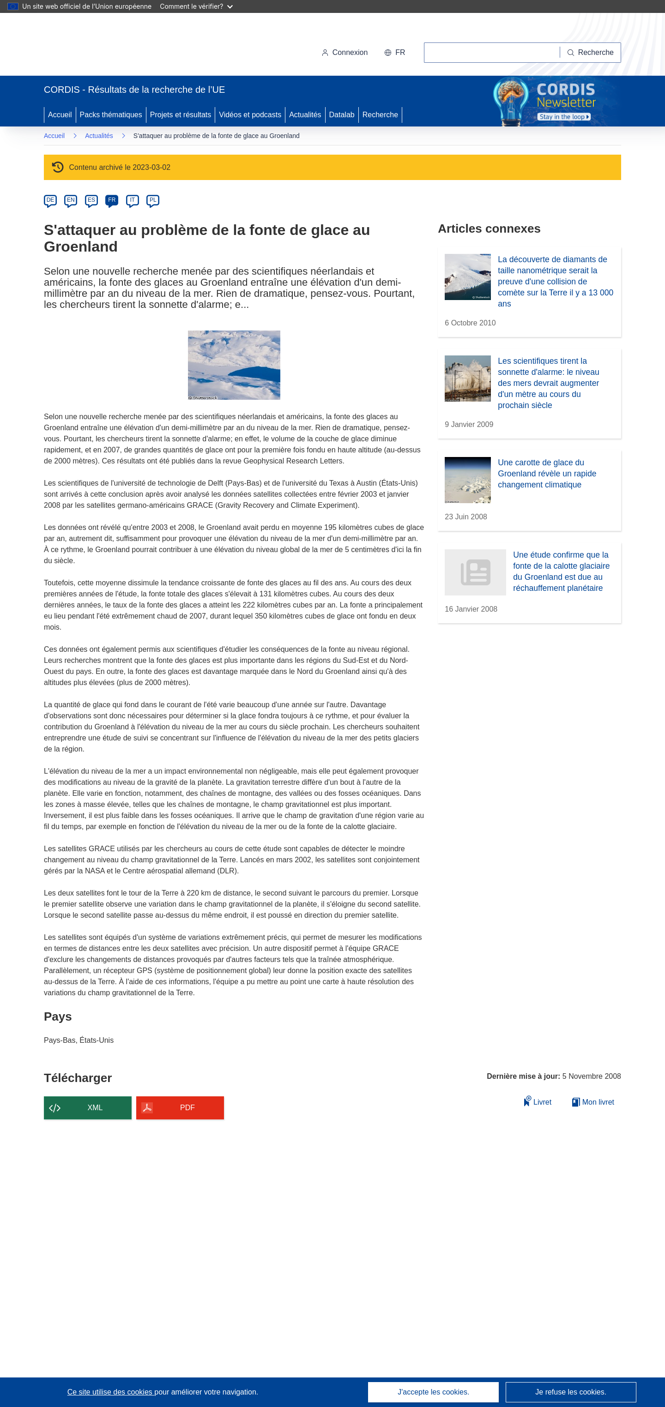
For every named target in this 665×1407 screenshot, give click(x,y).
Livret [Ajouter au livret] (538, 1100)
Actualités (305, 115)
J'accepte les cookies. (433, 1392)
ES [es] (91, 200)
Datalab (342, 115)
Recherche (380, 115)
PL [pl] (153, 200)
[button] (394, 52)
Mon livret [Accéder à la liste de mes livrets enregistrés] (593, 1102)
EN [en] (71, 200)
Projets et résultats (181, 115)
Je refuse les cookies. (570, 1392)
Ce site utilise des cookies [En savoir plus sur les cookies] (111, 1392)
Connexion (344, 52)
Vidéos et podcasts (250, 115)
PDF (187, 1108)
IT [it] (132, 200)
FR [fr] (111, 200)
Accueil (60, 115)
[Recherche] (590, 52)
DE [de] (50, 200)
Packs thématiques (111, 115)
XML (95, 1108)
